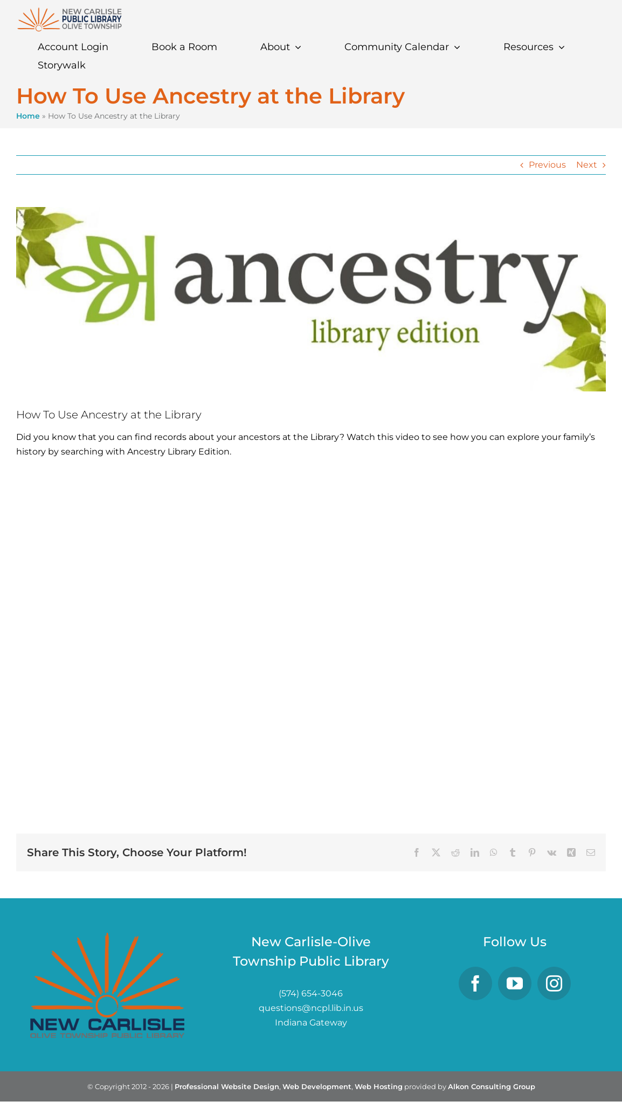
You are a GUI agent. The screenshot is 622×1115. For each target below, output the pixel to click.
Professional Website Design (227, 1086)
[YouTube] (514, 983)
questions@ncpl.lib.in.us (311, 1008)
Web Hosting (379, 1086)
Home (28, 116)
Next (586, 165)
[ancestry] (311, 299)
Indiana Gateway (311, 1022)
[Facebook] (475, 983)
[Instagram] (554, 983)
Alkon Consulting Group (491, 1086)
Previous (547, 165)
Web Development (316, 1086)
